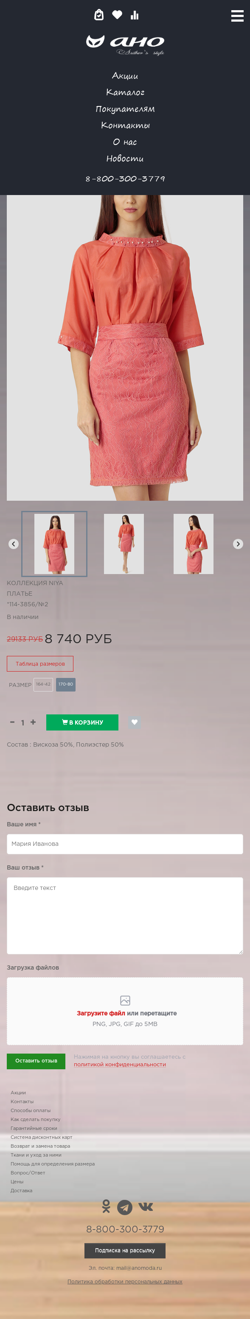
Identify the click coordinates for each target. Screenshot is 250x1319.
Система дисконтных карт (42, 1137)
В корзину (82, 722)
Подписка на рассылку (125, 1250)
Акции (125, 75)
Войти (151, 14)
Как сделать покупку (36, 1120)
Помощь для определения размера (53, 1164)
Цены (17, 1182)
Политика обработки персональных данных (125, 1282)
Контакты (125, 125)
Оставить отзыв (36, 1061)
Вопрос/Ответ (28, 1173)
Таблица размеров (40, 664)
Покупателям (125, 108)
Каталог (125, 92)
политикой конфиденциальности (120, 1064)
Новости (125, 158)
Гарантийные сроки (34, 1129)
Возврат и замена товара (40, 1146)
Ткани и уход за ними (36, 1155)
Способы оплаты (31, 1111)
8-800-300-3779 (125, 178)
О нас (125, 141)
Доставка (21, 1191)
